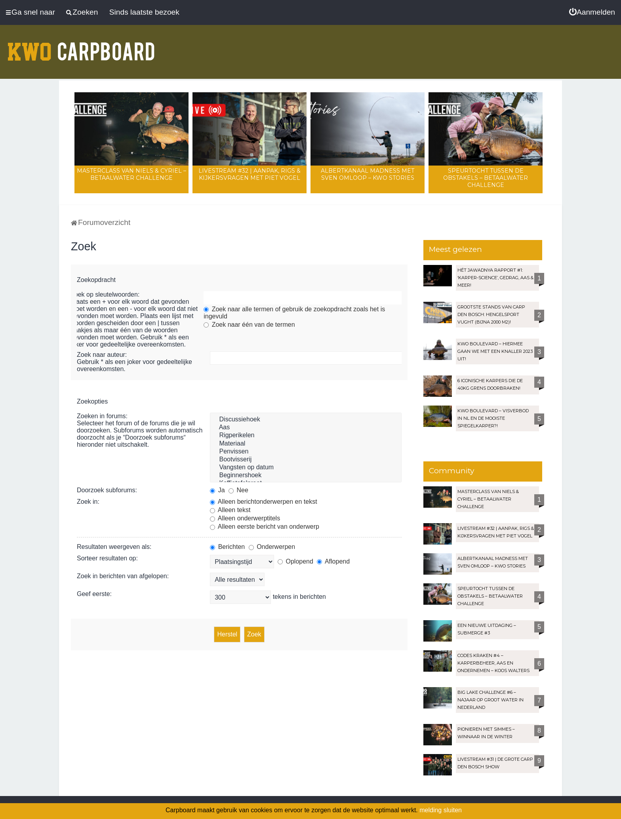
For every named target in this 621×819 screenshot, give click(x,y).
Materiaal (305, 444)
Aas (305, 428)
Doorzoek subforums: (107, 490)
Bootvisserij (305, 460)
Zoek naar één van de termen (249, 324)
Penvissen (305, 452)
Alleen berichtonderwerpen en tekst (263, 501)
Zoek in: (88, 501)
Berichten (227, 546)
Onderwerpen (272, 546)
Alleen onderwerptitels (245, 518)
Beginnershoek (305, 476)
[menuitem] (592, 12)
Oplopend (295, 561)
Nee (238, 490)
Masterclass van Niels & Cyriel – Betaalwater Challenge (131, 174)
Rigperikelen (305, 436)
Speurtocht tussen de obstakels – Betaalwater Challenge (485, 178)
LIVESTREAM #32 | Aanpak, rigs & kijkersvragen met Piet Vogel (249, 174)
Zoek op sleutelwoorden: (104, 294)
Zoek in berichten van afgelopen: (123, 576)
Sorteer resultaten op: (107, 558)
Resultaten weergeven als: (114, 546)
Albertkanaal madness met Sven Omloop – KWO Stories (367, 174)
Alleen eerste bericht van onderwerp (264, 526)
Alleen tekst (230, 510)
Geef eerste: (94, 593)
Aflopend (333, 561)
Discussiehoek (305, 420)
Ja (217, 490)
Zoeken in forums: (102, 416)
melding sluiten (440, 810)
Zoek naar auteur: (102, 354)
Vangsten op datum (305, 468)
